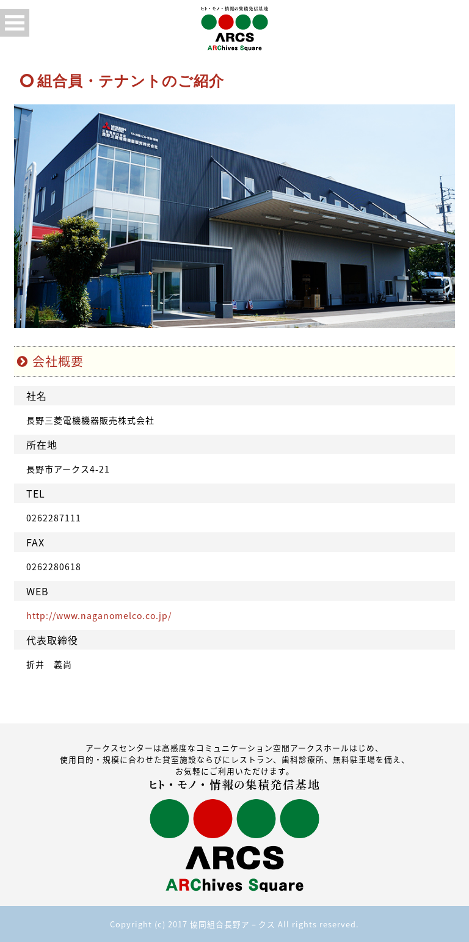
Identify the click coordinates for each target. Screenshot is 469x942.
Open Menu (14, 23)
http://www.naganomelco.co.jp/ (99, 615)
